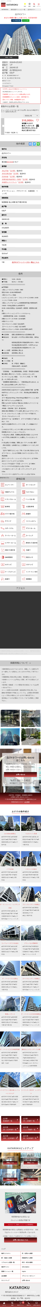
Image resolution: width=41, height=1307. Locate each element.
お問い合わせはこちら (20, 1240)
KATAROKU (5, 9)
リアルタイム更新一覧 (8, 1262)
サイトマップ (5, 1280)
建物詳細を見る (4, 477)
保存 (25, 5)
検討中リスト (5, 1267)
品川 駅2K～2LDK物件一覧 (9, 1128)
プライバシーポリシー (28, 1276)
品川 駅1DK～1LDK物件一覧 (10, 1137)
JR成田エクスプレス (9, 182)
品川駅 (12, 171)
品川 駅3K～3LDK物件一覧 (30, 1137)
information (25, 1267)
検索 (12, 1304)
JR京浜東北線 (7, 174)
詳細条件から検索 (27, 1258)
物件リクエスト (6, 1253)
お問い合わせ (20, 774)
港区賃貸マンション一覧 (18, 9)
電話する (29, 1304)
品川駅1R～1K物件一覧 (29, 1120)
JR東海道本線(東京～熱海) (11, 179)
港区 (8, 162)
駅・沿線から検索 (6, 1258)
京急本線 (5, 177)
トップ (3, 1249)
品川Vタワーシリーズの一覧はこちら (25, 262)
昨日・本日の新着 (27, 1262)
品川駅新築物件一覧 (7, 1120)
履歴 (29, 5)
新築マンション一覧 (7, 1271)
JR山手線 (5, 171)
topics (24, 1271)
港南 (11, 162)
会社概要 (27, 802)
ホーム (4, 1304)
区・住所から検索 (27, 1253)
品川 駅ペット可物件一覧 (29, 1128)
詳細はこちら (10, 1162)
